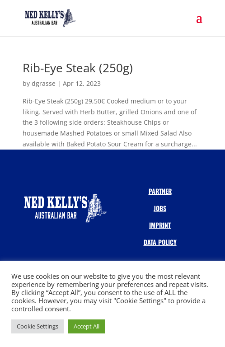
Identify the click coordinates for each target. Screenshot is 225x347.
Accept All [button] (86, 326)
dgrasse (44, 83)
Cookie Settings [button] (37, 326)
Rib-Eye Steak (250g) (78, 68)
